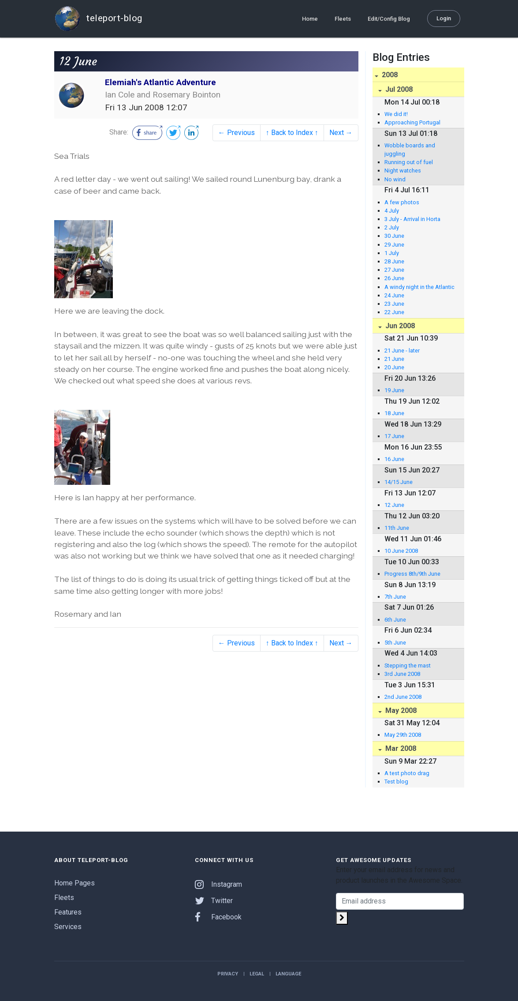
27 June (394, 269)
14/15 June (398, 482)
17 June (394, 436)
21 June (394, 359)
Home (310, 18)
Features (68, 912)
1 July (391, 253)
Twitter (214, 901)
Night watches (402, 170)
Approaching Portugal (412, 122)
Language (288, 974)
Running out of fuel (408, 162)
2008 (389, 75)
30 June (394, 235)
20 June (394, 367)
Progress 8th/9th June (412, 573)
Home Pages (74, 883)
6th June (395, 619)
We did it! (396, 114)
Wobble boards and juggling (409, 149)
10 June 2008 (401, 550)
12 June (394, 505)
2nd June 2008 (402, 697)
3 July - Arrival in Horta (412, 219)
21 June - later (402, 350)
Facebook (218, 917)
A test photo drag (406, 773)
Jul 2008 (398, 89)
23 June (394, 303)
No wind (395, 179)
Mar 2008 (400, 748)
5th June (395, 642)
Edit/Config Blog (389, 18)
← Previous (236, 132)
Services (68, 926)
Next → (341, 132)
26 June (394, 278)
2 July (391, 227)
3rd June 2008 (402, 674)
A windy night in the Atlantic (419, 287)
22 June (394, 312)
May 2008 (400, 710)
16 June (394, 459)
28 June (394, 261)
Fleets (343, 18)
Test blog (396, 781)
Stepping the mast (407, 665)
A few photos (401, 202)
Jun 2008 (399, 326)
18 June (394, 413)
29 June (394, 244)
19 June (394, 390)
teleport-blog (98, 18)
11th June (396, 528)
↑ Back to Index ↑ (292, 132)
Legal (257, 974)
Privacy (227, 974)
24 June (394, 295)
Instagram (218, 884)
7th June (395, 596)
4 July (391, 210)
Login (443, 18)
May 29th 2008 (402, 734)
